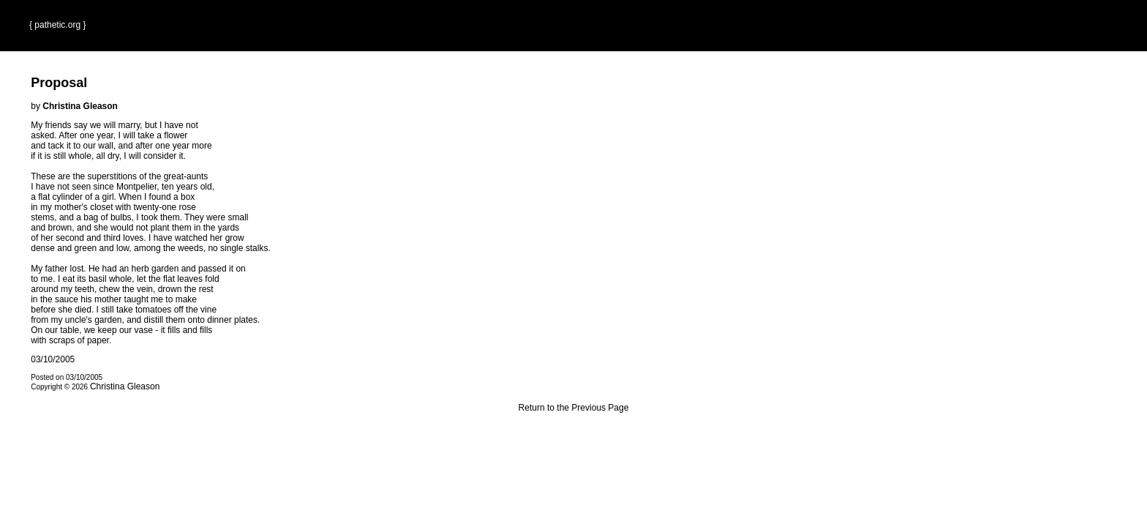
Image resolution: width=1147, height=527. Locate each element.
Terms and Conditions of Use (573, 439)
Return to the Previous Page (574, 408)
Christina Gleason (124, 386)
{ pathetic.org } (57, 25)
